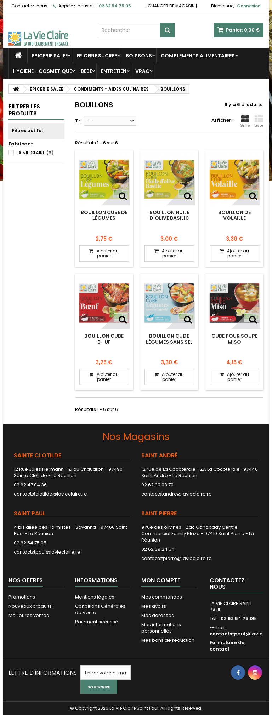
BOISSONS (139, 55)
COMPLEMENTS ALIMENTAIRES (198, 55)
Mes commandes (161, 597)
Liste (259, 121)
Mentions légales (94, 597)
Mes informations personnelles (161, 627)
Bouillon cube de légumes (104, 215)
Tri (78, 121)
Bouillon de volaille (234, 215)
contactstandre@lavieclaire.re (176, 494)
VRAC (142, 71)
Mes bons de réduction (167, 640)
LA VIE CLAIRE (35, 152)
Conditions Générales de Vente (100, 609)
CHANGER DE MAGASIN (171, 6)
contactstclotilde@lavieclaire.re (50, 494)
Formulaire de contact (227, 645)
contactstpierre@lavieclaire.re (176, 558)
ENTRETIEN (113, 71)
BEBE (86, 71)
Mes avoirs (153, 606)
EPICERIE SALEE (50, 55)
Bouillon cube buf (104, 338)
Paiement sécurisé (96, 621)
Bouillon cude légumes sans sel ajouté (169, 341)
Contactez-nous (29, 6)
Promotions (21, 597)
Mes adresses (157, 615)
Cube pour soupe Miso (234, 338)
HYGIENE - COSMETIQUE (42, 71)
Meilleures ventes (28, 615)
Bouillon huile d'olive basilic (169, 215)
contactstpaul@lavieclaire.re (47, 552)
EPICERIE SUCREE (96, 55)
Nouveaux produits (30, 606)
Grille (245, 121)
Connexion (249, 6)
